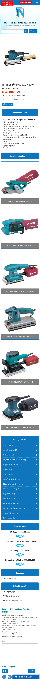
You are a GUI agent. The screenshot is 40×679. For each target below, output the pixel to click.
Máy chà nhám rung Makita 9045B (20, 337)
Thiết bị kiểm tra (8, 474)
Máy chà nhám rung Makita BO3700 (20, 291)
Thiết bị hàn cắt (8, 445)
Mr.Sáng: (14, 532)
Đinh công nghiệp (9, 518)
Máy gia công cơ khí (10, 450)
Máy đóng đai (7, 469)
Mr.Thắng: (14, 551)
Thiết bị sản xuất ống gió (11, 455)
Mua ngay (7, 104)
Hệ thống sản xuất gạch (11, 489)
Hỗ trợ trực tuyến (24, 677)
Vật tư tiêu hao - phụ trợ (11, 503)
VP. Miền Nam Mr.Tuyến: (14, 541)
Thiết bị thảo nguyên (10, 578)
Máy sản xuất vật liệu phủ (11, 479)
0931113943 (31, 541)
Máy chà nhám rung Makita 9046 (20, 382)
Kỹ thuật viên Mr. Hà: (14, 560)
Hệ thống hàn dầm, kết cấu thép (14, 508)
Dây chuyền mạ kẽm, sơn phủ (13, 484)
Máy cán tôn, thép (9, 494)
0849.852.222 (25, 2)
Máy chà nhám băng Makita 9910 (20, 246)
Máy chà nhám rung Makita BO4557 (20, 427)
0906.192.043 (7, 2)
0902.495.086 (7, 5)
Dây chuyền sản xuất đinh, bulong (14, 460)
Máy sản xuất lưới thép (10, 464)
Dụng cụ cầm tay (9, 498)
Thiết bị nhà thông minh (11, 513)
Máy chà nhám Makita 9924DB (20, 201)
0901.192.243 (29, 560)
